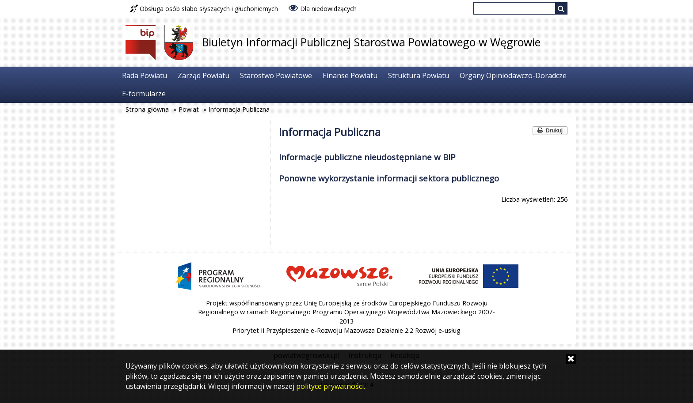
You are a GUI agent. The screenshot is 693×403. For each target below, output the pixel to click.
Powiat (189, 109)
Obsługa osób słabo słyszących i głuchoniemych (204, 8)
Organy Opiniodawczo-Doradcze (513, 75)
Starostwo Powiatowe (276, 75)
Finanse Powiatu (350, 75)
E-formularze (144, 93)
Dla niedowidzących (323, 8)
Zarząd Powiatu (203, 75)
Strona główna (147, 109)
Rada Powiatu (144, 75)
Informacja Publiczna (239, 109)
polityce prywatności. (330, 386)
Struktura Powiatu (418, 75)
